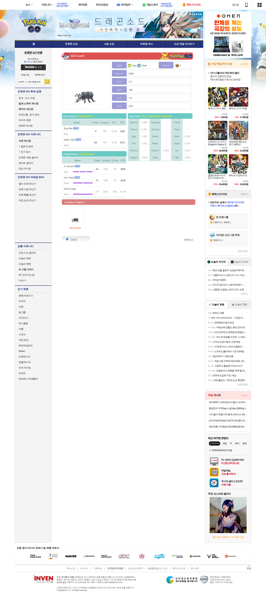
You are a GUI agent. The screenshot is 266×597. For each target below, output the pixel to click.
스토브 (22, 334)
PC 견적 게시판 (27, 275)
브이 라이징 (25, 367)
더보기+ (244, 194)
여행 (21, 329)
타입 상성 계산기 (27, 200)
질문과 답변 (26, 146)
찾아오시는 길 (178, 568)
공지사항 (194, 568)
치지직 (22, 301)
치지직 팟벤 (25, 120)
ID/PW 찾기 (40, 75)
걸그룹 (22, 312)
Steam (22, 351)
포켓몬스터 (24, 356)
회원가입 (25, 75)
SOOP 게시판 (26, 125)
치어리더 (23, 318)
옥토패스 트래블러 (28, 379)
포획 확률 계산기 (27, 195)
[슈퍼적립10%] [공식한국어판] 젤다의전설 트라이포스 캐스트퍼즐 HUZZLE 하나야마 (228, 420)
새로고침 (241, 251)
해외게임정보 (26, 345)
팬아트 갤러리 (26, 163)
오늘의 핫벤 (25, 258)
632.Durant (75, 227)
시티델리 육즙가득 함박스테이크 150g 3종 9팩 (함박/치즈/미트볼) (228, 414)
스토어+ (244, 64)
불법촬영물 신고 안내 (157, 568)
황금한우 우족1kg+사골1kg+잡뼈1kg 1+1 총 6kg (228, 408)
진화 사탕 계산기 (27, 189)
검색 (47, 81)
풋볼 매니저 (25, 362)
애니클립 (23, 323)
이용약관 (97, 568)
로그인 (235, 4)
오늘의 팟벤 (25, 264)
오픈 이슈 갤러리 (27, 253)
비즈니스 (84, 568)
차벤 (21, 307)
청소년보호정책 (135, 568)
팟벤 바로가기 (26, 295)
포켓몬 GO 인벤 (33, 52)
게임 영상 (23, 340)
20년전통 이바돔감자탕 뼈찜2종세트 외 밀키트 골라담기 (228, 426)
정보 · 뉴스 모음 (27, 98)
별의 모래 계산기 (27, 183)
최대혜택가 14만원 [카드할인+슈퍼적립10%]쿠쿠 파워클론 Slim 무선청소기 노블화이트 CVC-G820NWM (228, 402)
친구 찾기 (25, 152)
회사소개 (71, 568)
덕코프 (22, 373)
